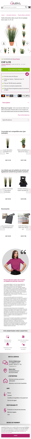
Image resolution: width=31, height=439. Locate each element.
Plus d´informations (23, 115)
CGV (8, 414)
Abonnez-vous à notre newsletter (18, 383)
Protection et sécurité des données (16, 409)
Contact (9, 395)
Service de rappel (11, 400)
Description (6, 102)
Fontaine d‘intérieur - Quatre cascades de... (23, 189)
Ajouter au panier (15, 69)
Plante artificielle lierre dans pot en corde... (23, 150)
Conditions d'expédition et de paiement (17, 398)
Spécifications (7, 120)
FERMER (15, 435)
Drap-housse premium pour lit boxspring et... (8, 226)
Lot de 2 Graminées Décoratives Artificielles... (8, 190)
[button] (30, 51)
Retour (9, 393)
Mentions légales (11, 412)
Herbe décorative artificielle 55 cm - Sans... (7, 151)
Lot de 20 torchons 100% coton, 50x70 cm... (23, 227)
